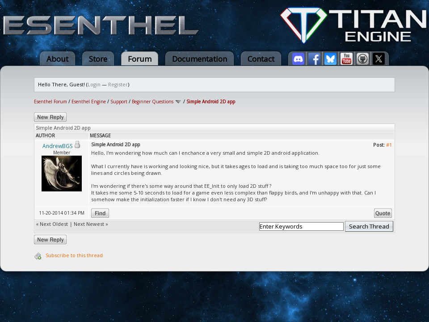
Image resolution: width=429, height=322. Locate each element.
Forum (139, 59)
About (57, 59)
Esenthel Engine (89, 101)
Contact (261, 59)
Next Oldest (54, 223)
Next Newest (89, 223)
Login (94, 84)
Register (118, 84)
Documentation (199, 59)
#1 (389, 144)
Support (118, 101)
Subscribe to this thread (74, 255)
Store (98, 59)
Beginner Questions (152, 101)
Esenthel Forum (50, 101)
